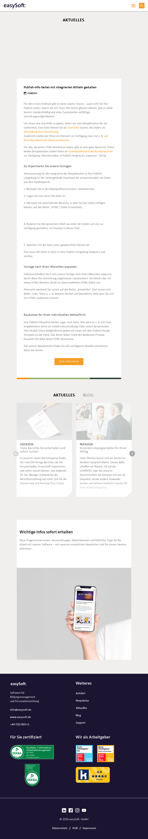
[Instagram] (77, 811)
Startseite (73, 127)
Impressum (89, 828)
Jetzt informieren (69, 361)
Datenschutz (59, 828)
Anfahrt (80, 693)
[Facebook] (71, 811)
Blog (88, 395)
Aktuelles (64, 395)
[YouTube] (84, 811)
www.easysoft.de (20, 717)
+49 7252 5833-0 (19, 724)
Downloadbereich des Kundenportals (90, 151)
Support (81, 722)
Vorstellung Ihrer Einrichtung (41, 132)
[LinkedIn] (64, 811)
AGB (75, 828)
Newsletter (82, 700)
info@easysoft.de (20, 710)
